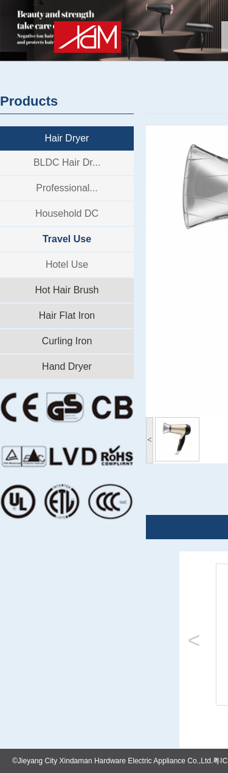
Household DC (66, 213)
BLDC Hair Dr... (66, 162)
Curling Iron (67, 341)
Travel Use (67, 239)
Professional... (66, 188)
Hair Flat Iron (67, 315)
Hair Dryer (67, 138)
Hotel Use (67, 264)
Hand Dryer (67, 366)
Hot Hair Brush (67, 290)
